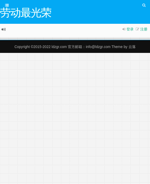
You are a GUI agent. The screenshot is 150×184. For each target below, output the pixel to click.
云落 (132, 47)
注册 (143, 29)
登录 (130, 29)
